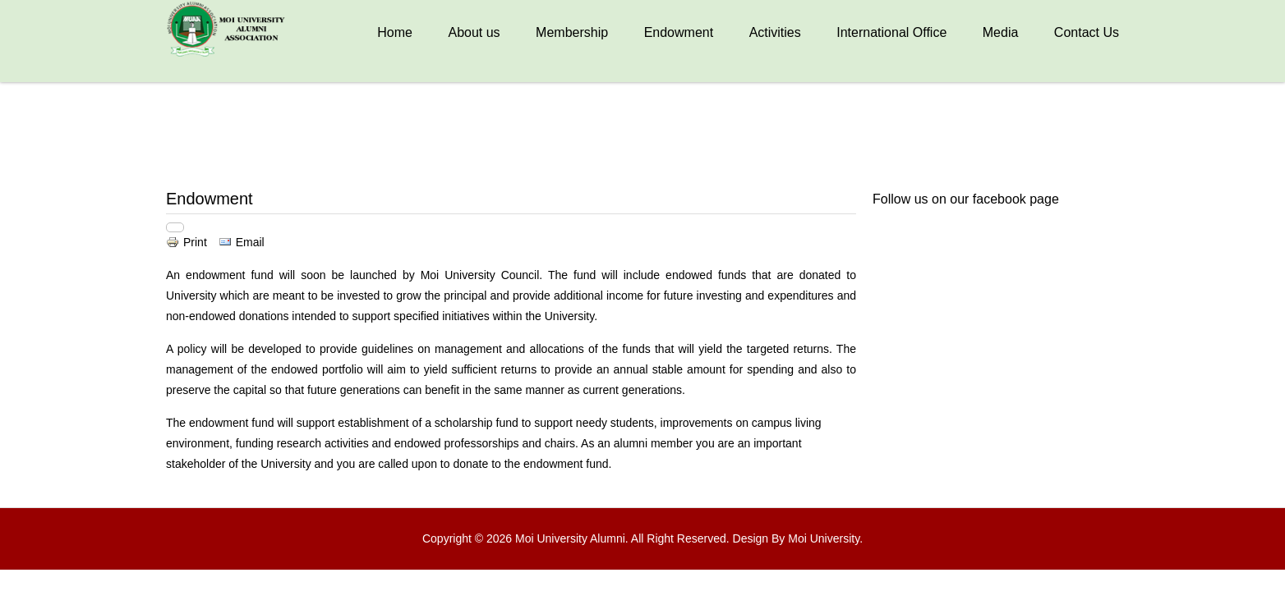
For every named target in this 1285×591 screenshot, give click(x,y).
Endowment (679, 32)
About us (474, 32)
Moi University (823, 538)
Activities (775, 32)
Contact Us (1086, 32)
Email (242, 242)
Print (188, 242)
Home (394, 32)
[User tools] (175, 227)
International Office (891, 32)
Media (1001, 32)
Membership (572, 32)
